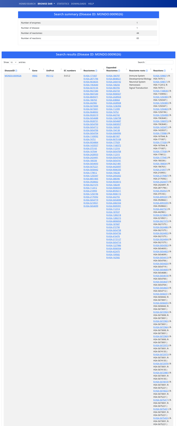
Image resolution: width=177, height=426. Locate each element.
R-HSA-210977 (135, 124)
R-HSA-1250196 (68, 194)
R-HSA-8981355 (136, 306)
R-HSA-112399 (85, 109)
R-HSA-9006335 (86, 169)
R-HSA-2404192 (86, 81)
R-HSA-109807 (135, 75)
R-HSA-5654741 (86, 160)
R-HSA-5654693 (68, 163)
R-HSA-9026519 (68, 115)
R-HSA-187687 (85, 224)
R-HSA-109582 (85, 254)
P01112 (36, 75)
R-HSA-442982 (68, 103)
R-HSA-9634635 (68, 81)
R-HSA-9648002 (68, 112)
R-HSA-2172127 (86, 239)
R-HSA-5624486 (136, 154)
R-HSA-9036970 (136, 318)
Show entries (14, 62)
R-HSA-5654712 (68, 127)
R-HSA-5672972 (136, 221)
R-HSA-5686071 (136, 275)
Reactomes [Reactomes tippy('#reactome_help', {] (66, 69)
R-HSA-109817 (135, 78)
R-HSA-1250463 (136, 91)
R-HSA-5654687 (86, 121)
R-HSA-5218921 (68, 203)
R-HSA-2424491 (68, 157)
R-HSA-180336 (68, 160)
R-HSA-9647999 (136, 363)
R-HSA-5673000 (68, 106)
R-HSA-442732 (135, 145)
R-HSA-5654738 (86, 230)
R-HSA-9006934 (86, 248)
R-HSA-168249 (85, 184)
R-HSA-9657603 (136, 394)
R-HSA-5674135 (68, 87)
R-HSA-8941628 (136, 300)
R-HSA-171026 (135, 109)
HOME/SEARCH (27, 3)
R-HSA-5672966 (136, 209)
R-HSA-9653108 (136, 381)
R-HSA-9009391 (86, 206)
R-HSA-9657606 (136, 400)
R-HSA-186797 (85, 75)
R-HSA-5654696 (86, 200)
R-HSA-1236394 (86, 106)
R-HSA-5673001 (68, 109)
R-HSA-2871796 (68, 78)
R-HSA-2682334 (86, 203)
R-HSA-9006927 (86, 94)
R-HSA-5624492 (136, 157)
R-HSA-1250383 (136, 84)
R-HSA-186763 (68, 100)
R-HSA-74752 (85, 112)
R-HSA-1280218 (86, 215)
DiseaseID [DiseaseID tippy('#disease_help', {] (11, 70)
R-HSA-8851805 (68, 178)
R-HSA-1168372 (86, 145)
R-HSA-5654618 (136, 178)
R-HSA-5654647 (136, 181)
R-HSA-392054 (135, 136)
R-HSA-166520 (85, 127)
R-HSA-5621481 (86, 163)
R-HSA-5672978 (136, 233)
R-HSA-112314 (85, 209)
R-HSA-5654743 (86, 157)
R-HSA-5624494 (136, 160)
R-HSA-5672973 (136, 227)
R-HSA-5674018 (136, 245)
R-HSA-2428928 (86, 103)
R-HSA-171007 (68, 75)
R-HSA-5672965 (136, 206)
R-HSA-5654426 (136, 172)
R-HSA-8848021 (86, 78)
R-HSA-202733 (85, 91)
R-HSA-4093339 (136, 142)
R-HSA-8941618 (136, 294)
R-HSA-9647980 (136, 345)
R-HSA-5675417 (136, 257)
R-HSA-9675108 (86, 139)
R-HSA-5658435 (136, 194)
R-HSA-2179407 (136, 127)
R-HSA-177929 (85, 142)
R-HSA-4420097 (86, 166)
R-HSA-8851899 (136, 287)
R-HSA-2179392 (68, 197)
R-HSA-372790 (85, 227)
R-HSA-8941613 (136, 291)
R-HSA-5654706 (68, 130)
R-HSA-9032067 (136, 315)
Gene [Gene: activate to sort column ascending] (26, 70)
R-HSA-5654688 (68, 118)
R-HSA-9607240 (68, 94)
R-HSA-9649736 (136, 378)
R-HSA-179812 (68, 172)
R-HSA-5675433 (136, 269)
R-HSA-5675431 (136, 263)
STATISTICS (63, 3)
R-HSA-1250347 (68, 175)
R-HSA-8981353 (136, 303)
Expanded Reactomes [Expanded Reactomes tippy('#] (89, 69)
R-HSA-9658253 (136, 412)
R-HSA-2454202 (86, 175)
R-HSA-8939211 (86, 191)
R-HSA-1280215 (86, 218)
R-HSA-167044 (68, 151)
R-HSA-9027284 (68, 91)
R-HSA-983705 (85, 87)
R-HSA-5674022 (136, 251)
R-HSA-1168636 (136, 81)
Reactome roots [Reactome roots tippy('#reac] (115, 70)
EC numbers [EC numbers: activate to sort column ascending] (49, 69)
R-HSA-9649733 (136, 369)
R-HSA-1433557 (68, 145)
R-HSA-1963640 (68, 84)
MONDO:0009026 (13, 75)
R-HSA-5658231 (136, 187)
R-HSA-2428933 (68, 154)
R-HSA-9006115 (86, 194)
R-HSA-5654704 (68, 133)
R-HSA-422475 (85, 251)
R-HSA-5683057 (86, 124)
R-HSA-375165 (68, 148)
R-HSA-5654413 (136, 169)
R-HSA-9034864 (68, 142)
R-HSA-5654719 (68, 200)
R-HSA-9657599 (136, 387)
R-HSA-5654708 (86, 151)
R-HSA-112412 (68, 187)
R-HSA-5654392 (136, 163)
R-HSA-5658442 (68, 169)
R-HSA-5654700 (68, 124)
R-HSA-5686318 (136, 278)
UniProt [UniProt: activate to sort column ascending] (37, 70)
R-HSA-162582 (85, 257)
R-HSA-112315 (85, 154)
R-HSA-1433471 (136, 100)
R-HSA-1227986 (86, 245)
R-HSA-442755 (85, 197)
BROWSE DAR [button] (45, 3)
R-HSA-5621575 (68, 184)
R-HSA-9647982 (136, 351)
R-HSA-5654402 (136, 166)
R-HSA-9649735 (136, 375)
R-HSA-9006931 (86, 187)
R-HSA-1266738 (86, 118)
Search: (155, 62)
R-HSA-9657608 (136, 406)
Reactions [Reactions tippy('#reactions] (135, 70)
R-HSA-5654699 (68, 206)
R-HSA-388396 (85, 178)
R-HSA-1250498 (136, 94)
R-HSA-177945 (135, 118)
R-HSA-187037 (85, 212)
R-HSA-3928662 (68, 181)
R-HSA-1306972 (136, 97)
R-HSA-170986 (135, 103)
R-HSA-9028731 (68, 121)
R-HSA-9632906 (136, 324)
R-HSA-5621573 (136, 151)
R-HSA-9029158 (136, 312)
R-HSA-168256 (85, 84)
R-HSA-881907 (85, 136)
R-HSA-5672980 (136, 239)
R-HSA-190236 (85, 172)
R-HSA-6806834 (86, 221)
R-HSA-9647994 (136, 357)
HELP (91, 3)
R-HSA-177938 (135, 115)
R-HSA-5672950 (136, 200)
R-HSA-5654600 (136, 175)
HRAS (26, 75)
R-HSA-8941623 (136, 297)
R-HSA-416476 (85, 236)
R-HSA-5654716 (86, 242)
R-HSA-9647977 (136, 333)
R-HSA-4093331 (136, 139)
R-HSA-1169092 (68, 136)
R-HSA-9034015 (86, 181)
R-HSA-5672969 (136, 215)
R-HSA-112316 (85, 148)
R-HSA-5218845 (136, 148)
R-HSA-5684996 (86, 133)
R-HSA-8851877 (136, 284)
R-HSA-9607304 (136, 321)
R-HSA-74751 (67, 139)
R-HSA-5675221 (68, 166)
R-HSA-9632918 (136, 330)
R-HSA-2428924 (86, 97)
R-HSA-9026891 (136, 309)
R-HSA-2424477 (136, 130)
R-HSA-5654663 (136, 184)
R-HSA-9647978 (136, 339)
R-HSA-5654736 (86, 233)
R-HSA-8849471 (68, 97)
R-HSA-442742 (85, 115)
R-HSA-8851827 (136, 281)
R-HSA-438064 (85, 100)
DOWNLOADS (78, 3)
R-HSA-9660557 (136, 415)
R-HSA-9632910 (136, 327)
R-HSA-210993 (68, 191)
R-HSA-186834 (135, 121)
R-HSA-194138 (85, 130)
